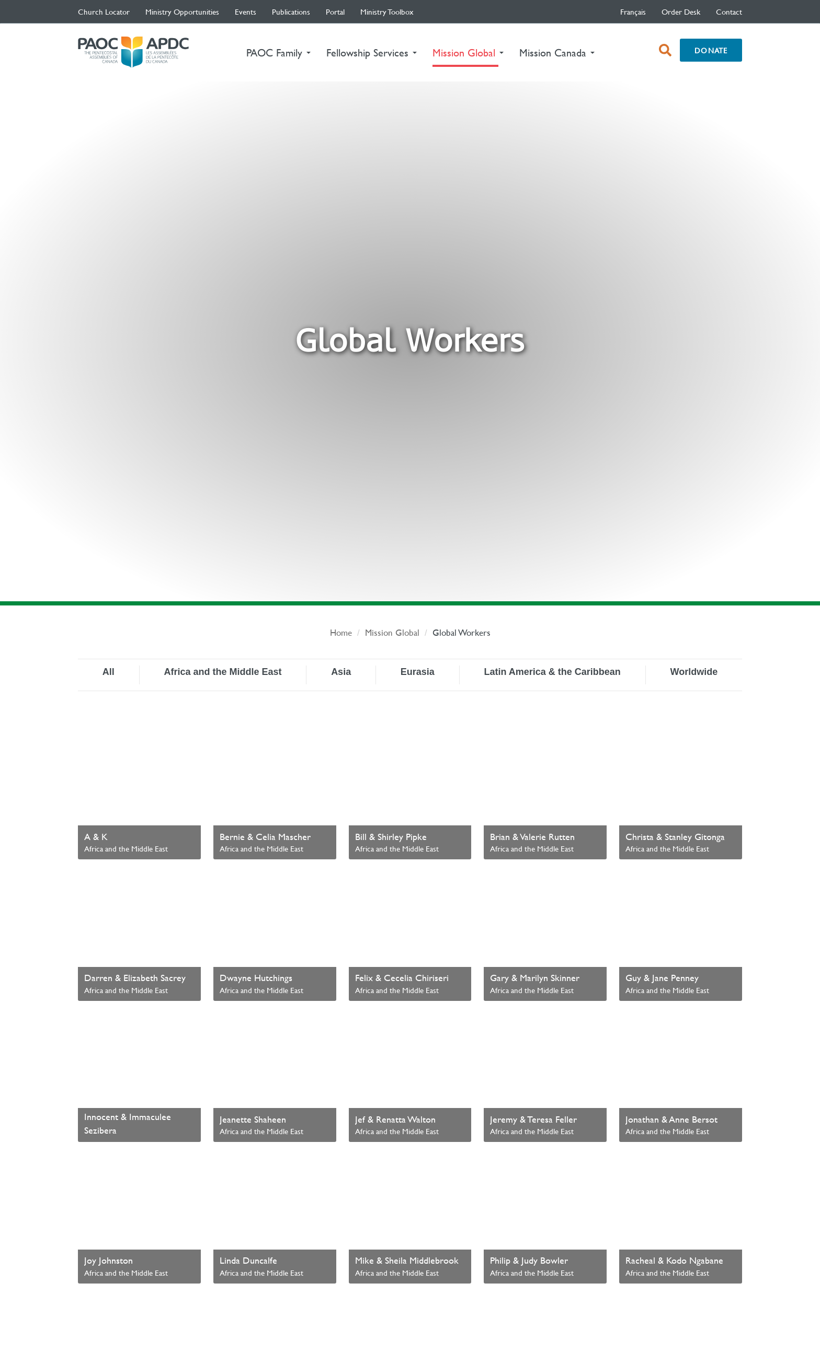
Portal (335, 11)
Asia (341, 672)
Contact (729, 11)
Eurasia (418, 672)
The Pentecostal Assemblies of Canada (133, 52)
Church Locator (104, 11)
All (108, 672)
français (633, 11)
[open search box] (665, 50)
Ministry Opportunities (182, 11)
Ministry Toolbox (387, 11)
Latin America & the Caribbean (552, 672)
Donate (710, 50)
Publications (291, 11)
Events (245, 11)
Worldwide (694, 672)
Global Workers (461, 632)
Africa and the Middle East (222, 672)
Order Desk (681, 11)
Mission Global (392, 632)
